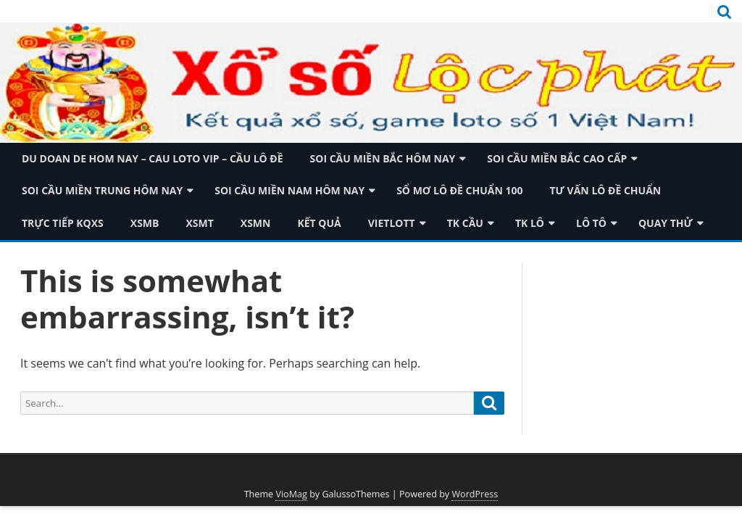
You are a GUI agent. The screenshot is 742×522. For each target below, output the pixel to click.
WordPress (474, 494)
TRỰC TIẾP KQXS (63, 223)
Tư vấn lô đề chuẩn (605, 190)
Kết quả (319, 223)
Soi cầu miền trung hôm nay (102, 190)
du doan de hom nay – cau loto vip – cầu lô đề (152, 158)
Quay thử (665, 223)
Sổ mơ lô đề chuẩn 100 (459, 190)
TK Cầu (465, 223)
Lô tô (591, 223)
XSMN (256, 223)
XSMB (144, 223)
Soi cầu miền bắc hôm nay (383, 158)
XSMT (199, 223)
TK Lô (529, 223)
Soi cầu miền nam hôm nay (289, 190)
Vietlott (391, 223)
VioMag (291, 494)
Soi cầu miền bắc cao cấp (557, 158)
